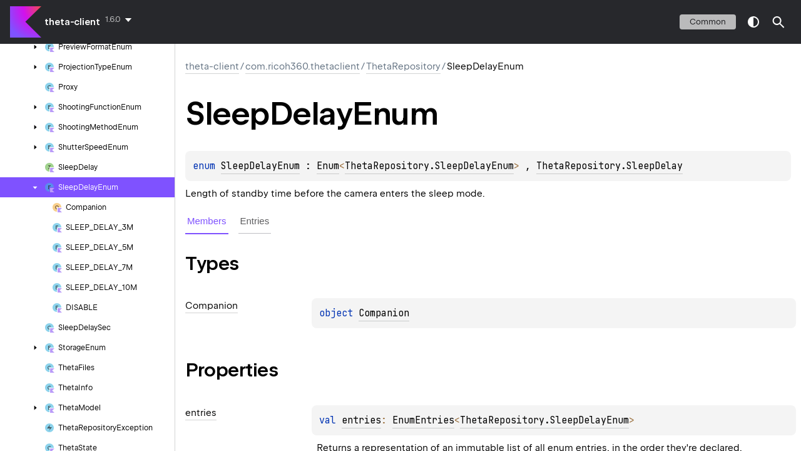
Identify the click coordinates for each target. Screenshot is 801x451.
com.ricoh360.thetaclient (302, 66)
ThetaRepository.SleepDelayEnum (429, 166)
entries (361, 420)
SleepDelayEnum (260, 166)
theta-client (72, 22)
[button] (778, 21)
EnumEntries (423, 420)
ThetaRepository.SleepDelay (609, 166)
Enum (328, 166)
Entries (255, 220)
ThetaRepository (403, 66)
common (708, 21)
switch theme (753, 21)
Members (207, 220)
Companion (384, 313)
